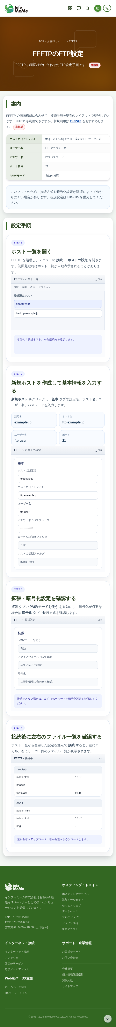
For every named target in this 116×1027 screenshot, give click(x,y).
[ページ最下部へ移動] (107, 1018)
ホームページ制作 (15, 987)
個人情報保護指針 (73, 974)
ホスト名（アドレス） (31, 486)
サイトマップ (70, 986)
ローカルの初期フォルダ (32, 536)
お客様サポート (56, 41)
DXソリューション (16, 993)
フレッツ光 (11, 957)
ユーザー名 (24, 503)
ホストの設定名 (27, 470)
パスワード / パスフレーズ (33, 520)
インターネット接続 (17, 951)
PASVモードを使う (29, 640)
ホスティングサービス (75, 893)
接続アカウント (71, 929)
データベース (70, 911)
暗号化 (22, 673)
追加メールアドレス (17, 969)
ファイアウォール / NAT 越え (35, 656)
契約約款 (67, 980)
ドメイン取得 (70, 923)
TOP (41, 41)
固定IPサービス (14, 963)
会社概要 (67, 968)
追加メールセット (73, 899)
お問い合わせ (70, 957)
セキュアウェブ (71, 905)
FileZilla (75, 121)
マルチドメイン (71, 917)
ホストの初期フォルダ (31, 553)
